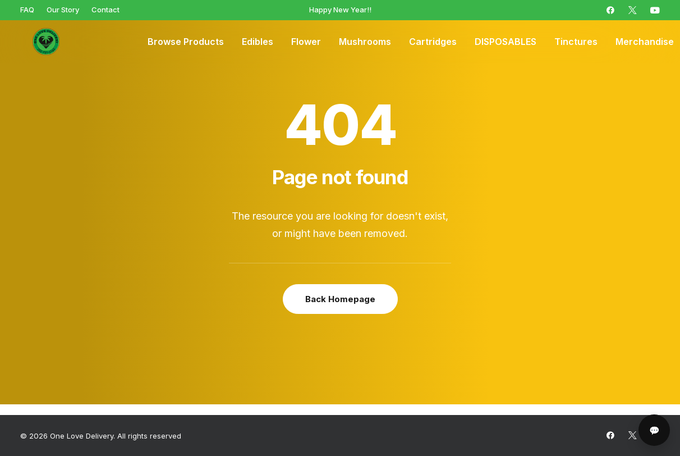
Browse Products (186, 42)
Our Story (63, 9)
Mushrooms (365, 42)
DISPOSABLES (505, 42)
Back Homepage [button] (340, 299)
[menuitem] (27, 9)
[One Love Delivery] (37, 42)
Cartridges (433, 42)
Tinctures (576, 42)
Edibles (257, 42)
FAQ (27, 9)
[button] (610, 10)
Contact (105, 9)
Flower (306, 42)
